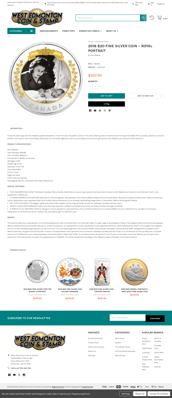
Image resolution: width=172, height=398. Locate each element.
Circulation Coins (122, 354)
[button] (145, 104)
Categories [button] (16, 39)
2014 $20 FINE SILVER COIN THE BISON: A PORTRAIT (37, 299)
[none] (45, 87)
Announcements (49, 39)
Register (161, 4)
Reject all (139, 393)
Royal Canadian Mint (146, 349)
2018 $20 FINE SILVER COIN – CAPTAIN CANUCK (102, 299)
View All (157, 374)
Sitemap (91, 363)
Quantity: (93, 90)
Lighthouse (147, 356)
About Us (112, 39)
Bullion (118, 350)
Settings (126, 393)
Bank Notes (120, 363)
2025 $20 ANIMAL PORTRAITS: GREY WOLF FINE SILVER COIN (134, 299)
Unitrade (146, 360)
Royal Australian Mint (158, 367)
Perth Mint (159, 360)
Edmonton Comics (90, 39)
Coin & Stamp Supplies (125, 359)
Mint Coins (119, 346)
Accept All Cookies (159, 393)
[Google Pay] (106, 112)
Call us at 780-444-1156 (21, 376)
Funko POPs (68, 39)
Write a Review (94, 64)
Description (16, 137)
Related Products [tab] (18, 258)
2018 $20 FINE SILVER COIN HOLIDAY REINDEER (70, 299)
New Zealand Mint (145, 374)
